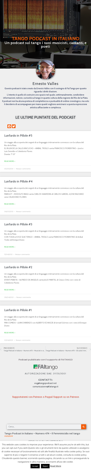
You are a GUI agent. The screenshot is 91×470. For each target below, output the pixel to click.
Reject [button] (45, 466)
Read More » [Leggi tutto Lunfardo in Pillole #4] (9, 204)
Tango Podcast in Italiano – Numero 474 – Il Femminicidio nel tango (42, 433)
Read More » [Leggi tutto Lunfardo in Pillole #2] (9, 290)
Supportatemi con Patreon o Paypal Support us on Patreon (45, 396)
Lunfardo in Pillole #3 (18, 224)
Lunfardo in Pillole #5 (18, 135)
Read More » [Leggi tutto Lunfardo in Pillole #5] (9, 161)
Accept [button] (35, 466)
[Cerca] (83, 426)
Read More (55, 465)
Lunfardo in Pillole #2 (18, 267)
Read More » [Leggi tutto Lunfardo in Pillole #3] (9, 247)
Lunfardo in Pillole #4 (18, 181)
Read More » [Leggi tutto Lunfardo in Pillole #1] (9, 333)
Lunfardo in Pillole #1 (18, 310)
